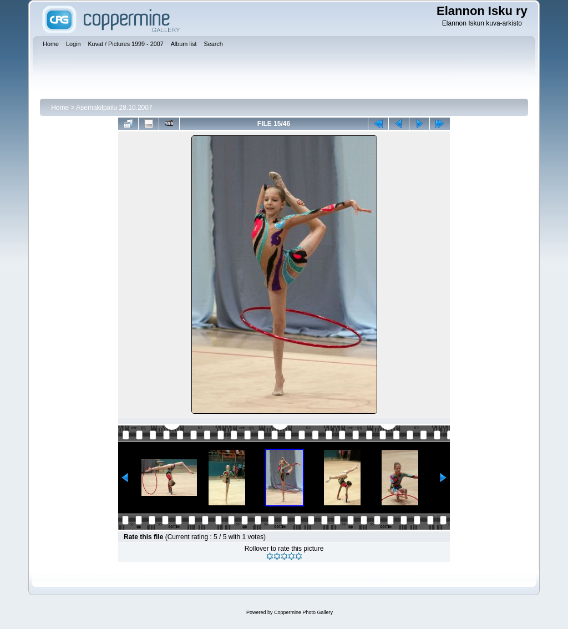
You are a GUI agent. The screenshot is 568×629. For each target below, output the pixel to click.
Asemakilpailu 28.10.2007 (114, 107)
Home (60, 107)
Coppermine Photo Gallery (303, 612)
